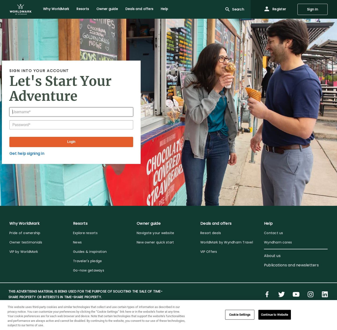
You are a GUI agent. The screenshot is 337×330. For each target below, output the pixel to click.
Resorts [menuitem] (83, 9)
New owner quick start (155, 242)
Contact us (273, 233)
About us (272, 255)
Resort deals (210, 233)
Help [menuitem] (164, 9)
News (77, 242)
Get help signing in (26, 153)
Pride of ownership (24, 233)
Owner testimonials (25, 242)
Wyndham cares (278, 242)
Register (275, 9)
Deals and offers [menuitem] (139, 9)
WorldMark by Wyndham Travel (226, 242)
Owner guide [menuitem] (107, 9)
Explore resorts (85, 233)
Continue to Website (274, 314)
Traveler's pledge (87, 261)
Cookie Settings (239, 314)
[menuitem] (20, 9)
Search (234, 9)
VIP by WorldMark (23, 251)
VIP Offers (208, 251)
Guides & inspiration (90, 251)
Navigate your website (155, 233)
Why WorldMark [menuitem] (56, 9)
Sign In (312, 9)
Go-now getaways (88, 270)
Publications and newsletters (291, 265)
